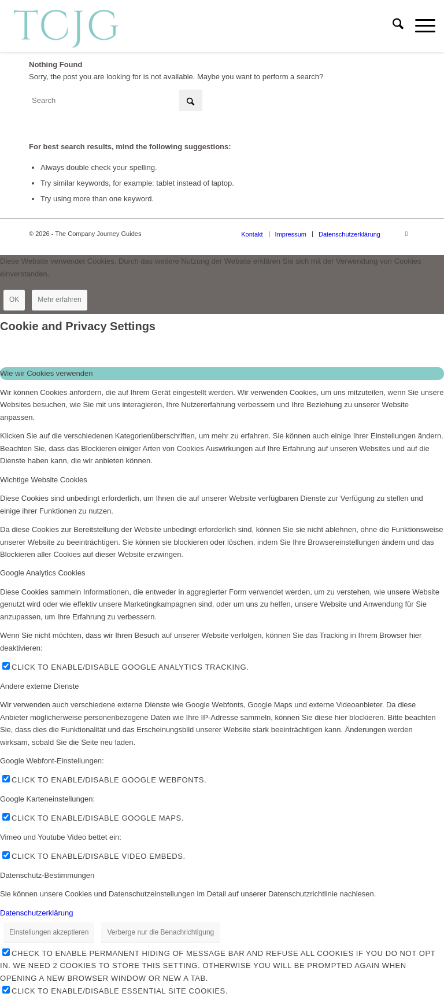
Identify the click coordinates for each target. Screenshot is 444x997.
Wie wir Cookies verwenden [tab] (46, 373)
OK (14, 300)
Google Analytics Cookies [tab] (42, 572)
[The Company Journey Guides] (66, 26)
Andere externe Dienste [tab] (39, 686)
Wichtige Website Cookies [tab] (43, 479)
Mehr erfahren (59, 300)
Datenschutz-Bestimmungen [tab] (47, 875)
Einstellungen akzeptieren (48, 932)
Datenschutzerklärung (36, 913)
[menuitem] (392, 26)
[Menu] (419, 26)
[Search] (392, 26)
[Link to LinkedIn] (406, 233)
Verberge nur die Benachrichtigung (160, 932)
